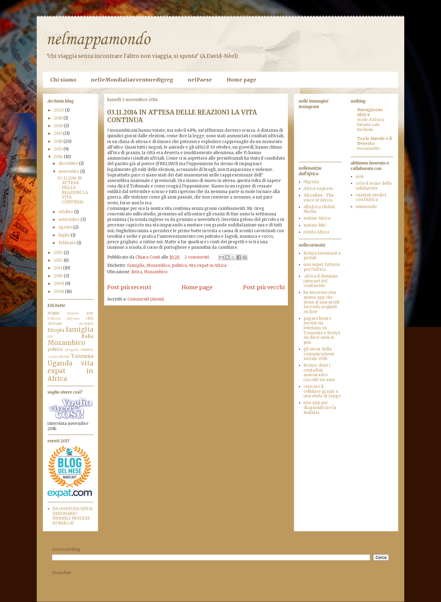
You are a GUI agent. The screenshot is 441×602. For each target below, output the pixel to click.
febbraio (67, 242)
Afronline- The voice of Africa (318, 198)
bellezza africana (63, 318)
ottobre (66, 211)
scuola (52, 357)
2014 (59, 156)
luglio (64, 235)
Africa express (318, 188)
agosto (65, 227)
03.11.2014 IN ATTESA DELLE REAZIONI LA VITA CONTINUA (72, 190)
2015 (58, 149)
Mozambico (158, 265)
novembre (69, 171)
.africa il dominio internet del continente (320, 281)
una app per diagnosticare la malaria (319, 407)
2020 (59, 110)
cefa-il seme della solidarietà (374, 186)
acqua (53, 313)
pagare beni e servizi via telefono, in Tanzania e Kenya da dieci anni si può (321, 330)
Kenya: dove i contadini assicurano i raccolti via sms (319, 372)
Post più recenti (129, 287)
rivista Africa (316, 232)
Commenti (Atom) (145, 299)
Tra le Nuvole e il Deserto (374, 141)
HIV (50, 337)
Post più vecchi (264, 287)
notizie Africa (316, 218)
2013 (59, 252)
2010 (59, 275)
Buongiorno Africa (370, 112)
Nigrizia (311, 181)
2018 (59, 125)
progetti (71, 350)
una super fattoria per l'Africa (321, 267)
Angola (73, 313)
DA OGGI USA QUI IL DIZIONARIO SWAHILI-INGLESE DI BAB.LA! (72, 516)
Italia (87, 336)
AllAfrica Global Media (319, 209)
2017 (58, 133)
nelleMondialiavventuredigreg (132, 80)
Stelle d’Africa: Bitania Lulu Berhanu (371, 124)
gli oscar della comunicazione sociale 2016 (318, 353)
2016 (58, 141)
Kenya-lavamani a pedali (322, 256)
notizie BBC (314, 225)
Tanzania (82, 356)
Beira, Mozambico (149, 271)
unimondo (366, 206)
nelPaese (200, 80)
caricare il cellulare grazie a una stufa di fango (322, 391)
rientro (87, 349)
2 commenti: (197, 257)
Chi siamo (63, 80)
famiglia (136, 265)
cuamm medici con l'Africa (371, 197)
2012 (59, 260)
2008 (59, 291)
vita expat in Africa (208, 265)
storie (64, 356)
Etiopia (55, 330)
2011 (58, 268)
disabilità (86, 324)
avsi (360, 176)
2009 (59, 283)
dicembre (68, 163)
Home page (241, 80)
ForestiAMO (368, 148)
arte (89, 313)
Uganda (59, 363)
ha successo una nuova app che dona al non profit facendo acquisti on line (321, 302)
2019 (58, 118)
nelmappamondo (98, 40)
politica (179, 265)
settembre (69, 219)
